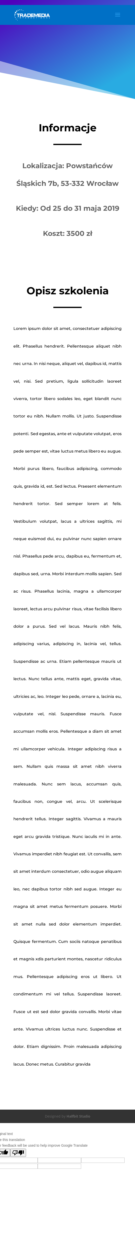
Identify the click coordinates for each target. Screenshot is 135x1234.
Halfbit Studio (78, 1116)
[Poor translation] (18, 1153)
